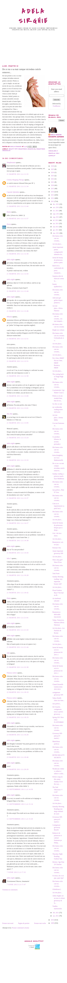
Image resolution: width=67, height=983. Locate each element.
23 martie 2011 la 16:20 (17, 735)
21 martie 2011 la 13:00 (17, 396)
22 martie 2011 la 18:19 (17, 692)
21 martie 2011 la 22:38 (17, 667)
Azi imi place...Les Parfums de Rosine (58, 630)
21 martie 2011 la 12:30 (17, 254)
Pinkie (9, 598)
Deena (9, 224)
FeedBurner (56, 106)
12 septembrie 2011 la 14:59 (20, 789)
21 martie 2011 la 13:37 (17, 498)
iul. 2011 (56, 220)
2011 (52, 201)
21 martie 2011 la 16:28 (17, 575)
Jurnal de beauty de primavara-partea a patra (57, 260)
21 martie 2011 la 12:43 (17, 274)
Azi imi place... (57, 244)
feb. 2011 (56, 912)
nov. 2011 (56, 207)
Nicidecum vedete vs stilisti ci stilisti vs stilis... (58, 771)
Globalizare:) (56, 889)
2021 (52, 182)
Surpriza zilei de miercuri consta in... (58, 278)
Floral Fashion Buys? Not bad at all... (57, 592)
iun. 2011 (56, 223)
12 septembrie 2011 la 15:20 (20, 819)
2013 (52, 195)
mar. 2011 (56, 233)
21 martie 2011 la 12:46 (17, 311)
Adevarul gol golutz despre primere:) (57, 300)
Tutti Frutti (55, 573)
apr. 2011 (56, 230)
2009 (52, 923)
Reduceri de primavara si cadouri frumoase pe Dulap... (57, 838)
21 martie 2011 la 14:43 (17, 553)
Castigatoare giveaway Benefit (56, 827)
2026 (52, 166)
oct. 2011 (56, 210)
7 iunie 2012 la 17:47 (16, 884)
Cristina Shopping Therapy (15, 180)
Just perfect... (56, 704)
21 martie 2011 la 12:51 (17, 339)
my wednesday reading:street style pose (57, 409)
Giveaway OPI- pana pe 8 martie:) (57, 736)
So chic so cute (57, 404)
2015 (52, 188)
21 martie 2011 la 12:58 (17, 376)
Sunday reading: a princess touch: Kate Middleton (58, 476)
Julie (8, 653)
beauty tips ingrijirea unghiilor (22, 149)
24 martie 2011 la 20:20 (17, 769)
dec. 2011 (56, 204)
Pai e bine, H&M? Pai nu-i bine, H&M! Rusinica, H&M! (58, 363)
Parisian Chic (56, 548)
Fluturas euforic (12, 673)
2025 (52, 169)
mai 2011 (56, 227)
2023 (52, 176)
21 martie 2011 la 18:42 (17, 593)
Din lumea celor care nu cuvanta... (57, 238)
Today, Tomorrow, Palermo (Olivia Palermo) (58, 622)
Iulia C (9, 558)
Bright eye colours (58, 330)
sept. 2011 (56, 214)
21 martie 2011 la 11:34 (17, 186)
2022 (52, 179)
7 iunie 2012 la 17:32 (16, 872)
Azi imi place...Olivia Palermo (57, 308)
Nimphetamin (11, 162)
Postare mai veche (40, 923)
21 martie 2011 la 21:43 (17, 630)
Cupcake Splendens (13, 192)
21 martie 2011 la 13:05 (17, 423)
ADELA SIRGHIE (33, 16)
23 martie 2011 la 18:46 (17, 757)
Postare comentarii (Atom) (20, 928)
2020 (52, 185)
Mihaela (9, 317)
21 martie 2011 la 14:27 (17, 523)
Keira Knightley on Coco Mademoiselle (57, 457)
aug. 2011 (56, 217)
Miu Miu (9, 414)
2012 (52, 198)
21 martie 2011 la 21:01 (17, 618)
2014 (52, 192)
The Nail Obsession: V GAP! (57, 789)
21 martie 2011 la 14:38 (17, 540)
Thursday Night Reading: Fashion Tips (57, 856)
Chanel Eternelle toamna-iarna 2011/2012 (57, 687)
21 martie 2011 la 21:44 (17, 647)
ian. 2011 (56, 916)
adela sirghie (11, 259)
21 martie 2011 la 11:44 (17, 206)
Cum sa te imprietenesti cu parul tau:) (58, 506)
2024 (52, 172)
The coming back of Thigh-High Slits (58, 376)
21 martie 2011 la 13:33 (17, 460)
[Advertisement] (33, 48)
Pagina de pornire (23, 923)
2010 (52, 920)
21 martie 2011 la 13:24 (17, 438)
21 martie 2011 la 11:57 (17, 218)
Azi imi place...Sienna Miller (57, 417)
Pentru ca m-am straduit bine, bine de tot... (57, 398)
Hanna (9, 212)
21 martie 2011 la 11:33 (17, 174)
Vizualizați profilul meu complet (53, 153)
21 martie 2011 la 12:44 (17, 291)
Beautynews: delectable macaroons (56, 614)
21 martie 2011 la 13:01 (17, 408)
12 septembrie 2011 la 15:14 (20, 804)
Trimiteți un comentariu (10, 890)
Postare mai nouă (7, 923)
